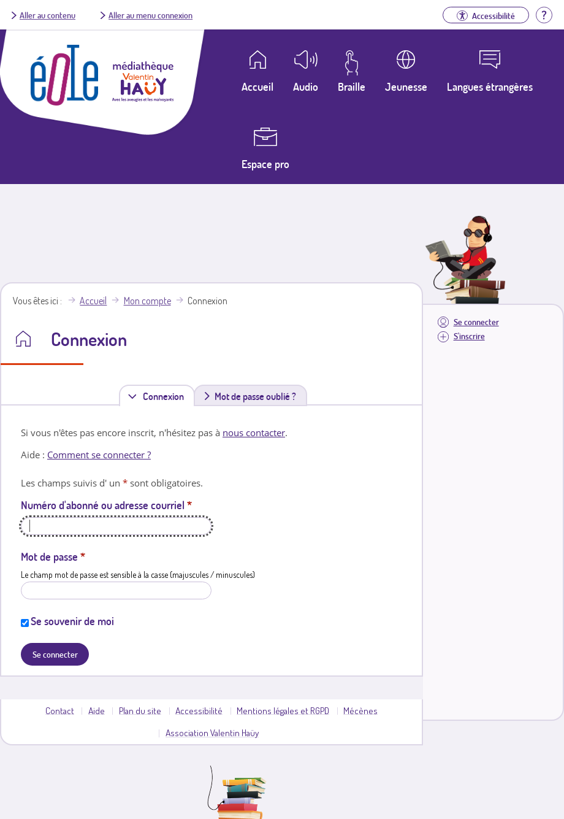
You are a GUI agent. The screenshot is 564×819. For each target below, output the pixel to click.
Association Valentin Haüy (212, 732)
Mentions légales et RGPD (283, 710)
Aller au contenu (47, 14)
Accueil (93, 300)
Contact (59, 710)
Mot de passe (53, 556)
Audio (305, 86)
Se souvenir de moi (72, 621)
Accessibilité (199, 710)
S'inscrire (469, 336)
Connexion (166, 396)
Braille (351, 86)
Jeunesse (406, 86)
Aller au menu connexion (150, 14)
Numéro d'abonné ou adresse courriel (106, 505)
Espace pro (265, 164)
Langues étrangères (490, 86)
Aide (96, 710)
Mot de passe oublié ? (255, 396)
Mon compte (147, 300)
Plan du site (140, 710)
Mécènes (360, 710)
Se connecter (476, 322)
